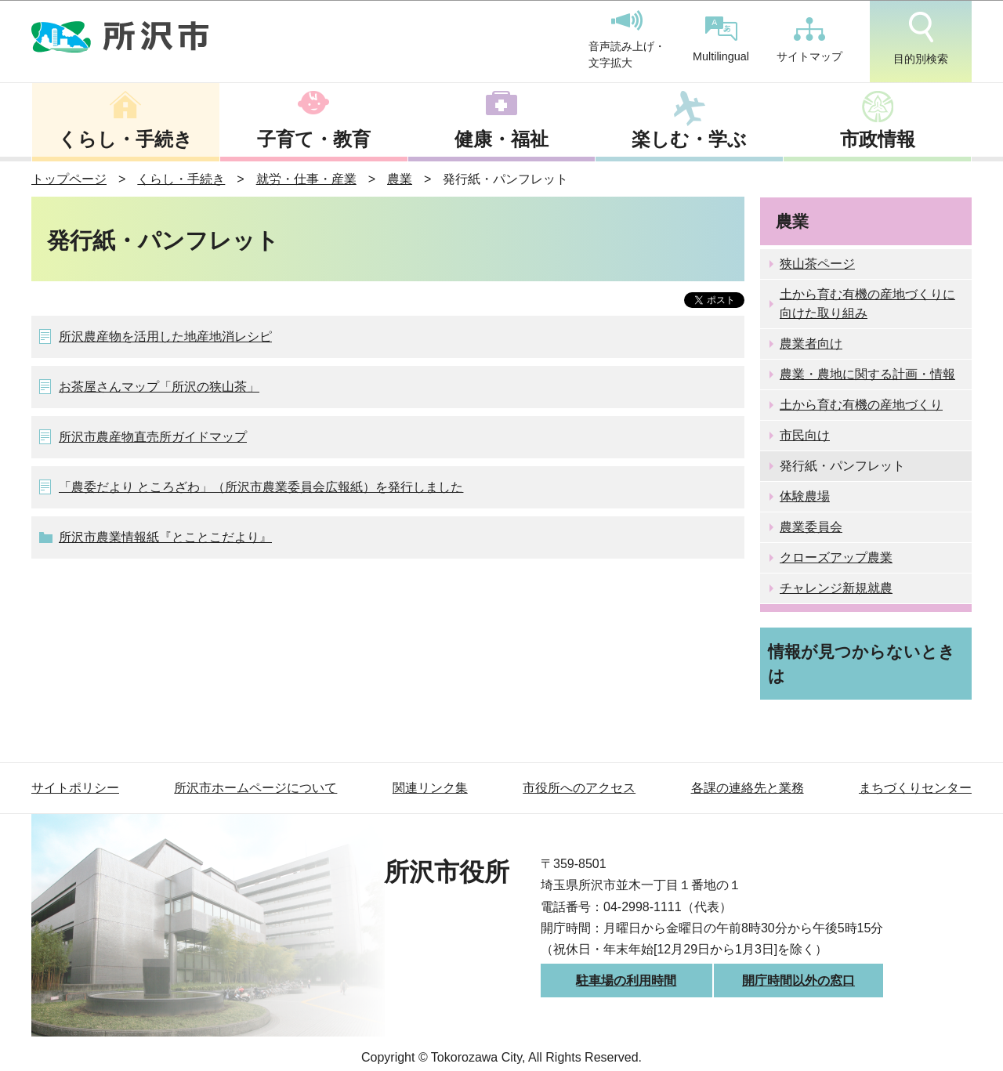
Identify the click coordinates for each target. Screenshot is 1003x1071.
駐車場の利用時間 (626, 980)
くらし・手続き (125, 139)
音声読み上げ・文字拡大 (626, 40)
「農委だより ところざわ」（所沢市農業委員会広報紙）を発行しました (261, 487)
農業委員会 (811, 527)
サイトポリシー (75, 787)
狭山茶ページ (817, 263)
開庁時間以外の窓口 (798, 980)
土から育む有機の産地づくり (861, 404)
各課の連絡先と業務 (747, 787)
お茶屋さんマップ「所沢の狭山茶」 (159, 386)
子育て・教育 (314, 139)
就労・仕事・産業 (306, 179)
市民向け (805, 435)
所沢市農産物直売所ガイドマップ (153, 436)
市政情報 (877, 139)
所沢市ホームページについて (255, 787)
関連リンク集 (430, 787)
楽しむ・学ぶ (689, 139)
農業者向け (811, 343)
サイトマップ (809, 40)
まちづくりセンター (915, 787)
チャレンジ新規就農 (836, 588)
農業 (399, 179)
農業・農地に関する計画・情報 (867, 374)
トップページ (69, 179)
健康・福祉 (501, 139)
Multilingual (721, 39)
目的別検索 (920, 38)
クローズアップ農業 (836, 557)
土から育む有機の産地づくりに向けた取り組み (867, 304)
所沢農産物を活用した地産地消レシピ (165, 336)
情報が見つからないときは (861, 663)
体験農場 (805, 496)
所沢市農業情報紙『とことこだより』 (165, 537)
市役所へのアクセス (579, 787)
